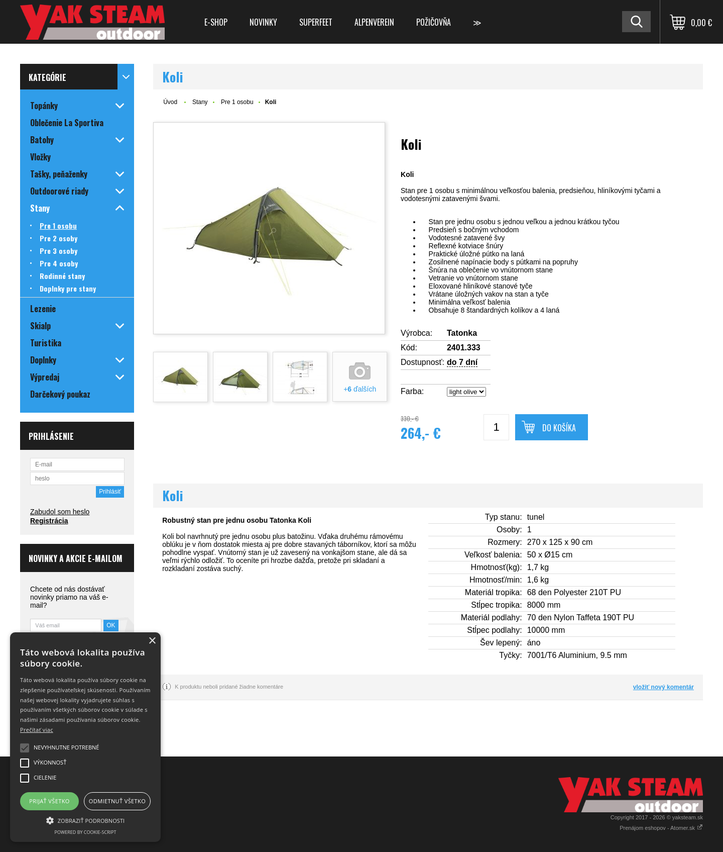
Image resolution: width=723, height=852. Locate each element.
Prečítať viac (36, 729)
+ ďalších (359, 389)
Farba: (412, 391)
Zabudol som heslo (59, 512)
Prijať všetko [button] (49, 801)
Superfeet (315, 22)
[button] (85, 819)
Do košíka (559, 428)
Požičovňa (433, 22)
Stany (200, 102)
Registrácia (49, 521)
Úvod (170, 102)
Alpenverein (374, 22)
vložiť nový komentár (663, 687)
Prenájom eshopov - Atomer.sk (661, 828)
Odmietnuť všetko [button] (117, 801)
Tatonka (462, 333)
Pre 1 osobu (237, 102)
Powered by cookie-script (85, 832)
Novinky (263, 22)
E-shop (215, 22)
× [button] (152, 641)
